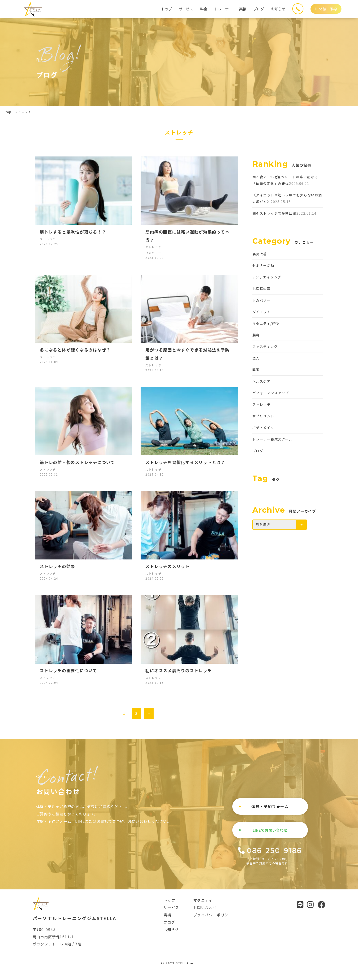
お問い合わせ (205, 907)
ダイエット (261, 311)
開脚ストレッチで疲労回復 (274, 213)
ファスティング (265, 346)
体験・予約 (326, 8)
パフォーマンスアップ (270, 392)
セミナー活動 (263, 265)
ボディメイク (263, 427)
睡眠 (256, 369)
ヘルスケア (261, 381)
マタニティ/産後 (265, 323)
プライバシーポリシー (212, 914)
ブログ (258, 8)
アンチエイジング (266, 277)
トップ (166, 8)
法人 (256, 358)
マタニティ (203, 900)
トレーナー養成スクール (272, 439)
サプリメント (263, 416)
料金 (203, 8)
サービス (186, 8)
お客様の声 (261, 288)
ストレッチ (261, 404)
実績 (242, 8)
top (9, 112)
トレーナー (223, 8)
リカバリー (261, 300)
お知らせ (278, 8)
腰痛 (256, 335)
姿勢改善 (259, 253)
